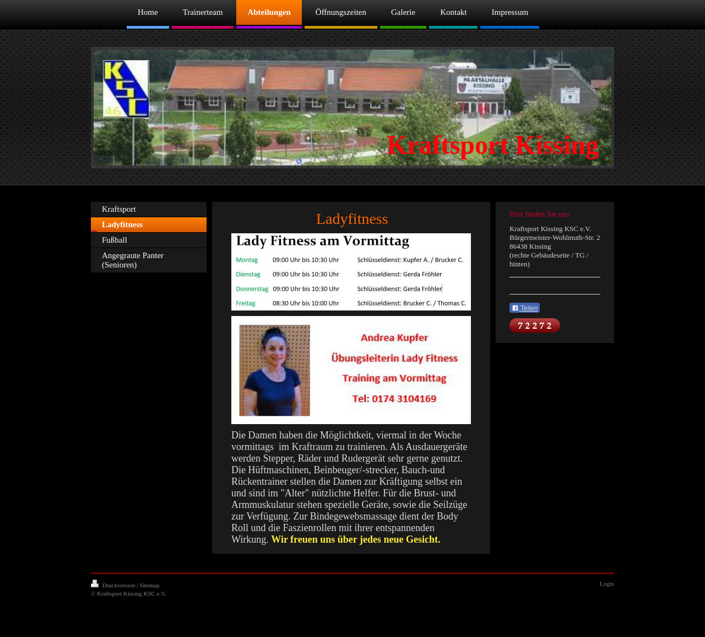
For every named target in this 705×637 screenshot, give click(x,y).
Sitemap (149, 585)
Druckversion (114, 585)
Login (607, 583)
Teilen (525, 308)
